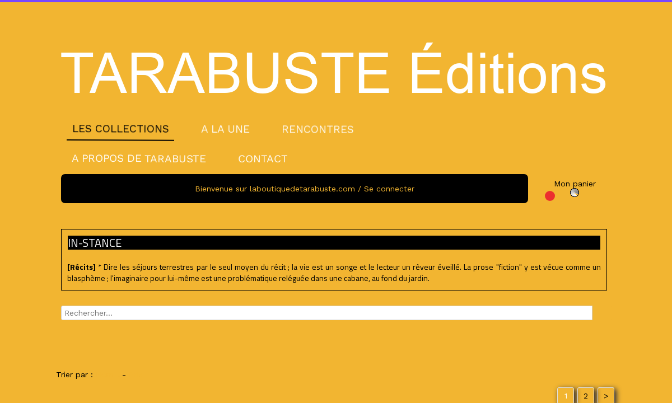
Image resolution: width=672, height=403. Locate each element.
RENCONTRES (318, 129)
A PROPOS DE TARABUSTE (139, 158)
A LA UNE (225, 128)
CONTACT (263, 158)
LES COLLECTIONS (120, 128)
